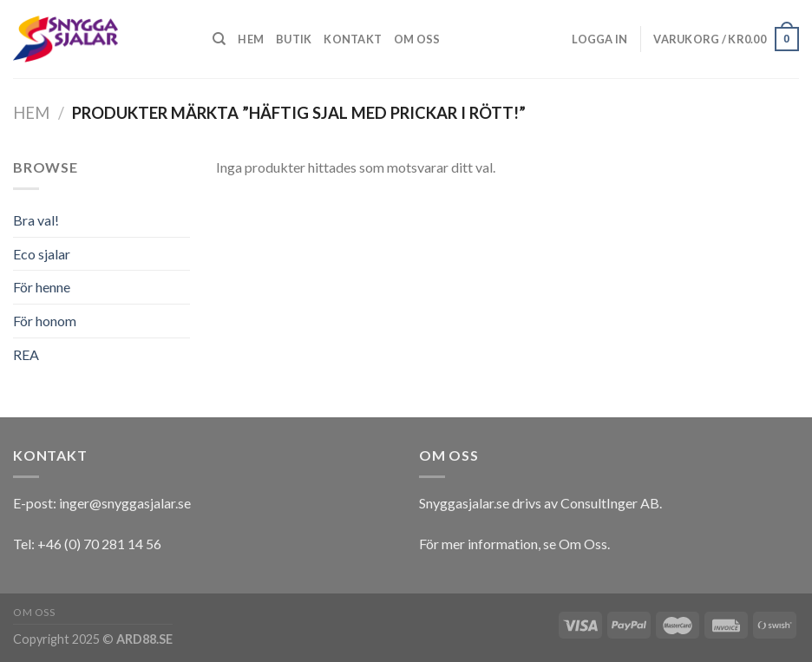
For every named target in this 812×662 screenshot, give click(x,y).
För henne (41, 287)
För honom (44, 320)
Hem (251, 39)
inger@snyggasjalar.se (125, 503)
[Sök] (219, 39)
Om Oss (583, 543)
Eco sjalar (41, 254)
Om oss (417, 39)
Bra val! (36, 220)
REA (26, 354)
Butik (293, 39)
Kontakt (353, 39)
